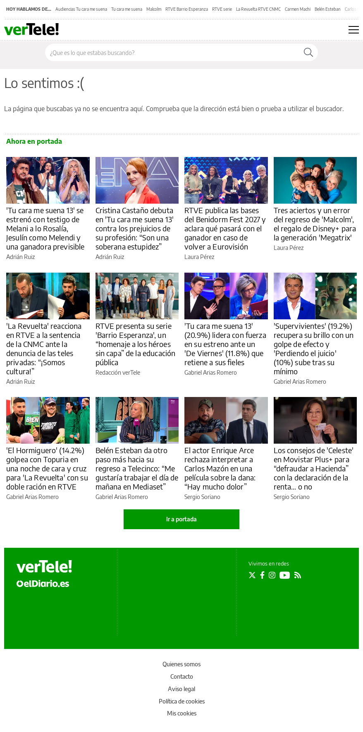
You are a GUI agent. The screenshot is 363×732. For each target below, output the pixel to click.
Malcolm (153, 9)
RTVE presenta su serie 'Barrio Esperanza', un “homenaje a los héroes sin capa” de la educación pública (136, 344)
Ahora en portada (34, 141)
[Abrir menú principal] (354, 29)
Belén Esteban (328, 9)
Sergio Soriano (202, 496)
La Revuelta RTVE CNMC (258, 9)
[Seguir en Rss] (297, 575)
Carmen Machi (297, 9)
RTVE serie (222, 9)
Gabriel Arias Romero (210, 372)
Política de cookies (182, 701)
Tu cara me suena (126, 9)
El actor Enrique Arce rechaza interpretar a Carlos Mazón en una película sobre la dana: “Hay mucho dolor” (220, 468)
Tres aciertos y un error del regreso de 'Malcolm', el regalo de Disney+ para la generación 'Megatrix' (315, 223)
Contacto (181, 676)
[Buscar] (308, 52)
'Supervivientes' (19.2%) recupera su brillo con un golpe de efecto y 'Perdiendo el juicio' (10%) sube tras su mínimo (314, 348)
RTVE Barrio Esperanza (186, 9)
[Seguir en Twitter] (252, 575)
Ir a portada (181, 519)
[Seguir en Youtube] (284, 575)
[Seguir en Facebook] (262, 575)
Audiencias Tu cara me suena (81, 9)
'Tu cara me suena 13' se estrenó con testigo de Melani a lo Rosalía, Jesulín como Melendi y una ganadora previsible (45, 228)
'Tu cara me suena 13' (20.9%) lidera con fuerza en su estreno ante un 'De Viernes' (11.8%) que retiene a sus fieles (225, 344)
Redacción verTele (118, 372)
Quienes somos (181, 664)
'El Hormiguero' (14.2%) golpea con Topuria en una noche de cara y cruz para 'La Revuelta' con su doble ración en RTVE (47, 468)
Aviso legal (181, 688)
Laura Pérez (199, 256)
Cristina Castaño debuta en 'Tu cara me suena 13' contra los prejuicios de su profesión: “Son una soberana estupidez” (135, 228)
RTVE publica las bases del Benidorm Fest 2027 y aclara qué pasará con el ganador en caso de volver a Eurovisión (225, 228)
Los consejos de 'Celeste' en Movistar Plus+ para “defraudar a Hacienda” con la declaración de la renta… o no (314, 468)
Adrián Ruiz (20, 256)
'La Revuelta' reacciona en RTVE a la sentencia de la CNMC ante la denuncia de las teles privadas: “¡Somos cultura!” (43, 348)
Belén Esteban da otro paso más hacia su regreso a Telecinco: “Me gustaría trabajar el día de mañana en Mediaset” (137, 468)
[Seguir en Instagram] (272, 575)
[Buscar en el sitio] (172, 52)
